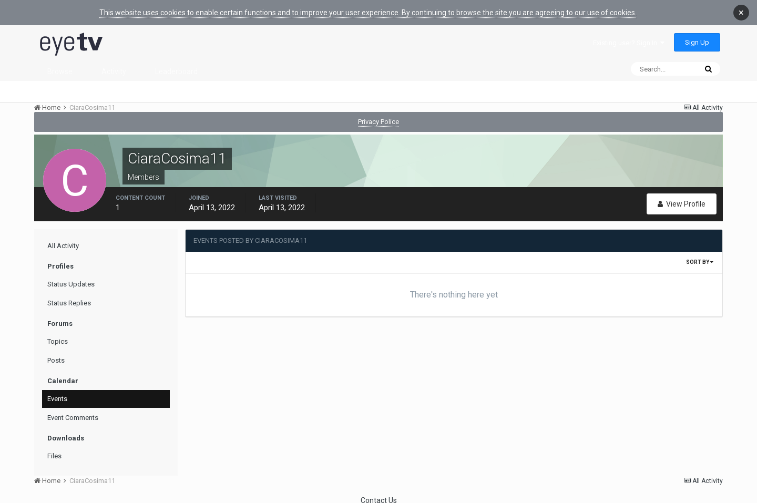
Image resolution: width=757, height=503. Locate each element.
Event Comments (72, 411)
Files (54, 449)
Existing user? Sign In (628, 36)
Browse (60, 64)
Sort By (699, 255)
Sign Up (697, 35)
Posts (56, 353)
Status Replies (69, 296)
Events (57, 392)
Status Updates (71, 277)
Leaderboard (176, 64)
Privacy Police (378, 115)
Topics (57, 334)
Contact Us (379, 493)
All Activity (63, 239)
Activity (113, 64)
